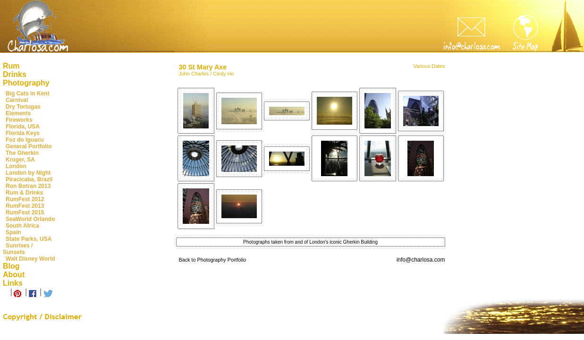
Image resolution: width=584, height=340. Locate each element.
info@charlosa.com (421, 259)
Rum (11, 66)
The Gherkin (22, 153)
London (16, 166)
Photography (26, 83)
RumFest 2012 (25, 199)
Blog (11, 266)
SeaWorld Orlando (30, 219)
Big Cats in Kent (28, 93)
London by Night (28, 173)
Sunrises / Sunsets (18, 248)
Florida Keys (23, 133)
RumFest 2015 (25, 212)
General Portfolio (28, 146)
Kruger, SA (20, 159)
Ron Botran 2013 (28, 186)
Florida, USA (23, 126)
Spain (13, 232)
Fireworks (19, 120)
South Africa (22, 225)
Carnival (17, 100)
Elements (18, 113)
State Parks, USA (28, 239)
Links (13, 283)
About (14, 275)
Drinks (14, 74)
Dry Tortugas (23, 106)
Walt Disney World (30, 258)
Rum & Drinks (24, 192)
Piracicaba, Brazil (29, 179)
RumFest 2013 (25, 206)
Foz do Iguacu (25, 139)
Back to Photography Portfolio (212, 260)
